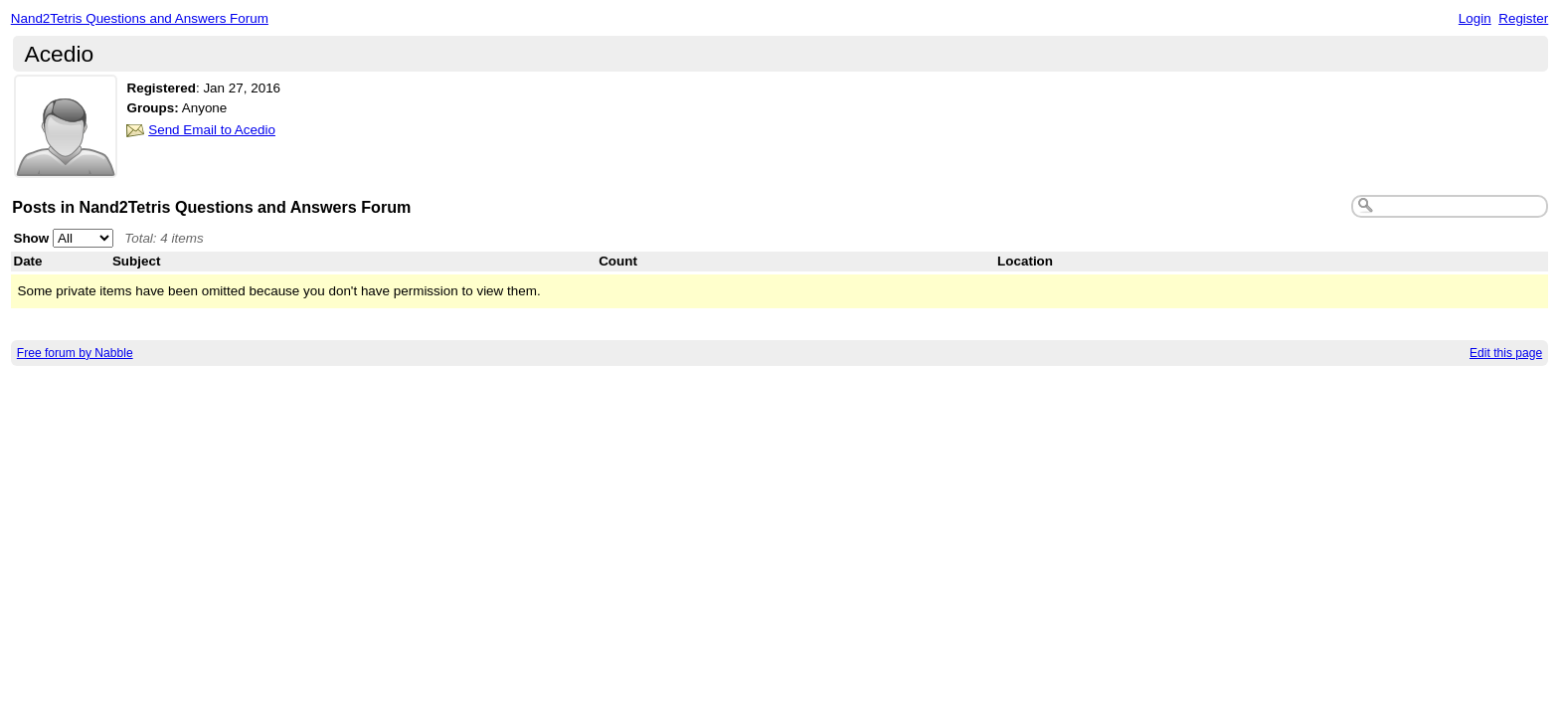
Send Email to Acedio (211, 129)
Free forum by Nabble (75, 353)
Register (1523, 18)
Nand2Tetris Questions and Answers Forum (139, 18)
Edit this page (1506, 353)
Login (1475, 18)
